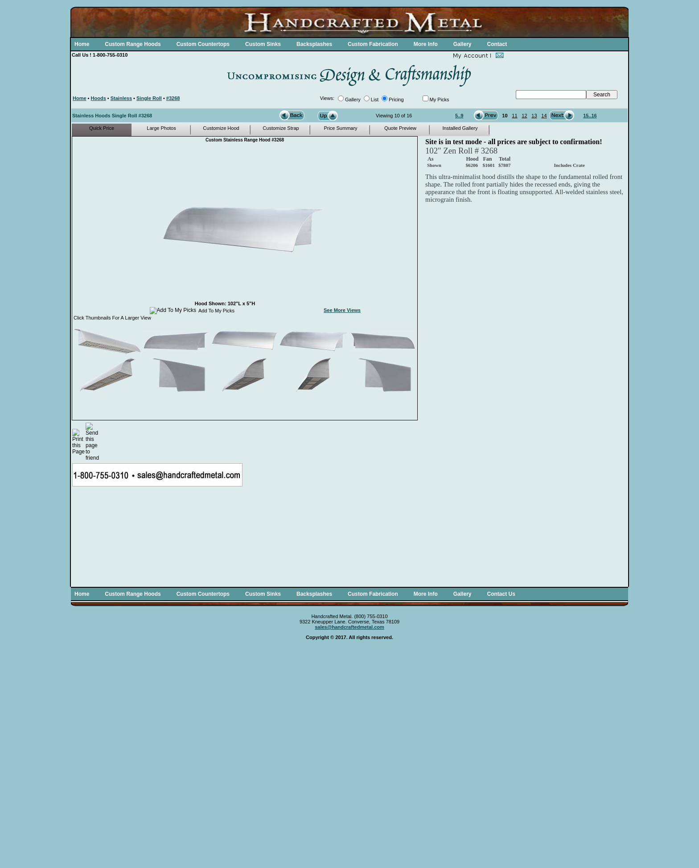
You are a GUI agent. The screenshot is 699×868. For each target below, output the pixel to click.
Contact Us (501, 594)
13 (534, 115)
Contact (497, 44)
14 (544, 115)
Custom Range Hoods (132, 44)
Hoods (98, 98)
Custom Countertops (203, 44)
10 (504, 115)
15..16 (590, 115)
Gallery (462, 44)
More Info (426, 44)
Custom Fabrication (373, 44)
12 (524, 115)
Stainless (121, 98)
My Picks (439, 99)
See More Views (342, 310)
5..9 (459, 115)
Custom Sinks (263, 44)
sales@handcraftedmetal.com (349, 627)
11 (514, 115)
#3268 (173, 98)
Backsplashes (314, 44)
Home (81, 44)
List (374, 99)
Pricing (396, 99)
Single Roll (149, 98)
